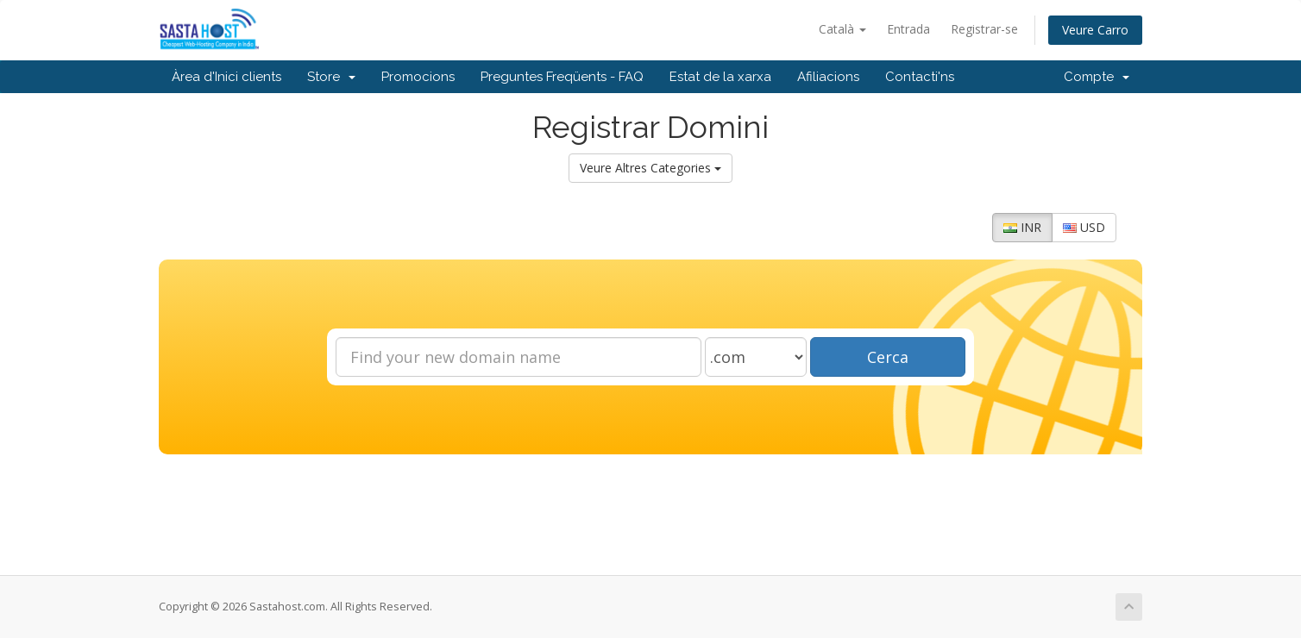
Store (331, 76)
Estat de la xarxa (720, 76)
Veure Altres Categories (650, 168)
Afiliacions (828, 76)
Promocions (418, 76)
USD (1084, 227)
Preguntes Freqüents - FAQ (562, 76)
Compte (1096, 76)
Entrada (908, 29)
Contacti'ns (919, 76)
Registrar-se (984, 29)
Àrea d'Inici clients (226, 76)
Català (842, 29)
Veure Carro (1095, 30)
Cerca (887, 357)
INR (1022, 227)
